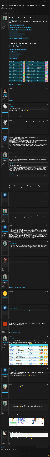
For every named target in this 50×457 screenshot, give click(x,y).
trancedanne (5, 327)
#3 (47, 104)
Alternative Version (17, 20)
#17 (47, 368)
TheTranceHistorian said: (13, 227)
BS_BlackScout (5, 436)
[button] (8, 2)
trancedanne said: (12, 370)
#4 (47, 120)
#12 (47, 274)
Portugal (3, 270)
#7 (47, 193)
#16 (47, 336)
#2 (47, 88)
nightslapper (5, 297)
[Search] (48, 2)
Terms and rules (34, 455)
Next (9, 13)
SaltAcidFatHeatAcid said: (13, 243)
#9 (47, 225)
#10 (47, 241)
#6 (47, 152)
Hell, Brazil (3, 443)
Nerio (5, 141)
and (16, 204)
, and (16, 116)
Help (43, 455)
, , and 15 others (17, 84)
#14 (47, 306)
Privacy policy (40, 455)
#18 (47, 384)
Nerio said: (11, 154)
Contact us (30, 455)
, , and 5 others (17, 287)
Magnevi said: (12, 106)
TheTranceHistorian (5, 8)
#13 (47, 291)
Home (45, 455)
